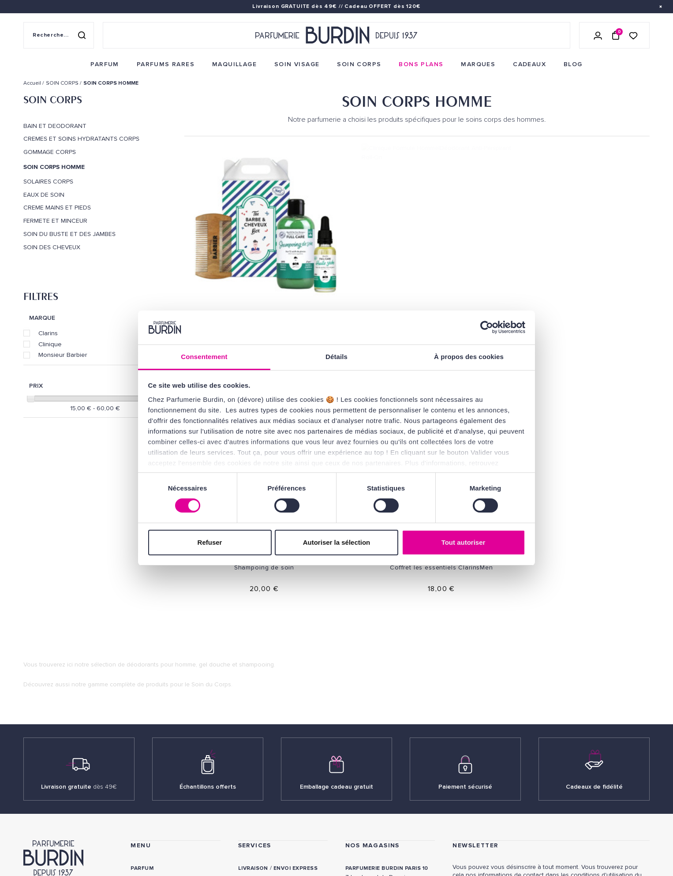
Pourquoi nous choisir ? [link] (170, 840)
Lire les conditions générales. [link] (492, 756)
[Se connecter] (598, 35)
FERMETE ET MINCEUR (55, 221)
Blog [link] (138, 785)
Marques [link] (144, 744)
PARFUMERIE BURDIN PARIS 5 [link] (385, 722)
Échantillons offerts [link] (207, 608)
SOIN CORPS (52, 100)
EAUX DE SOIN (43, 195)
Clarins (48, 333)
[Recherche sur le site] (59, 35)
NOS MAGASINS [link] (372, 667)
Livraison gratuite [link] (79, 608)
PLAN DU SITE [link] (150, 799)
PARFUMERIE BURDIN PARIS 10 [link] (386, 690)
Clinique (50, 344)
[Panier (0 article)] (616, 35)
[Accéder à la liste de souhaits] (633, 35)
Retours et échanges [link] (272, 703)
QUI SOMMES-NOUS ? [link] (51, 715)
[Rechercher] (82, 35)
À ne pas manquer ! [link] (160, 827)
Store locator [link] (369, 809)
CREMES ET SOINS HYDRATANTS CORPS (81, 139)
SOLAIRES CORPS (48, 182)
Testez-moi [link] (255, 767)
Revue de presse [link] (370, 796)
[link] (104, 64)
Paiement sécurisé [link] (465, 608)
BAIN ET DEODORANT (54, 126)
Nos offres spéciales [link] (165, 813)
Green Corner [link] (153, 772)
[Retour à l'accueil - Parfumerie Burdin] (336, 35)
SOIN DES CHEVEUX (51, 247)
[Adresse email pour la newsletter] (551, 727)
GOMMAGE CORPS (49, 152)
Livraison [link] (253, 690)
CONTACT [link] (252, 827)
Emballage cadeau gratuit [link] (336, 608)
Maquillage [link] (149, 731)
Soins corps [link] (150, 717)
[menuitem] (104, 64)
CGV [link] (29, 830)
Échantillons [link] (260, 754)
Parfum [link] (142, 690)
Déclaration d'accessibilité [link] (282, 841)
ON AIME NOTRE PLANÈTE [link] (56, 842)
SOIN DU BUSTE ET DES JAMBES (69, 234)
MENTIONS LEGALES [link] (65, 830)
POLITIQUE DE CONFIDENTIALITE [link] (66, 818)
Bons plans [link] (149, 758)
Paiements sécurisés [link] (270, 717)
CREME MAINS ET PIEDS (57, 208)
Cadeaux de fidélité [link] (594, 608)
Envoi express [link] (295, 690)
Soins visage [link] (150, 703)
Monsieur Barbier (62, 355)
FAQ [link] (243, 804)
